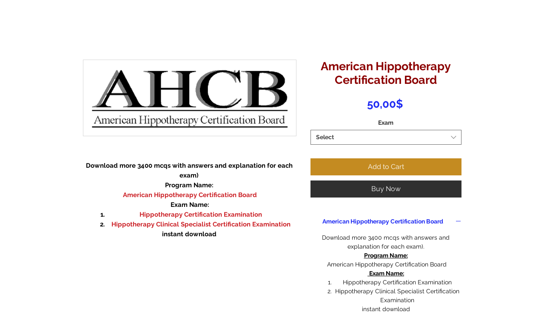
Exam (385, 122)
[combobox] (385, 137)
